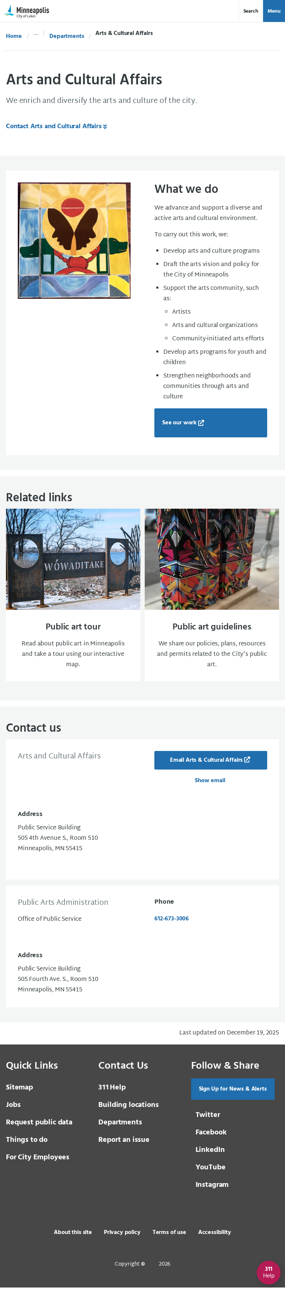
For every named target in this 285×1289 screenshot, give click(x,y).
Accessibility (214, 1234)
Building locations (128, 1107)
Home (14, 36)
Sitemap (19, 1089)
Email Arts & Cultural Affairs (206, 762)
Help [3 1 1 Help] (111, 1089)
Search (250, 11)
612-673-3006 (171, 920)
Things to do (27, 1141)
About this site (73, 1234)
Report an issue (124, 1141)
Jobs (13, 1107)
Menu (274, 11)
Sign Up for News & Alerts (233, 1090)
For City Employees (37, 1159)
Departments (66, 36)
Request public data (39, 1124)
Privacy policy (122, 1234)
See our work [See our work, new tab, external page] (179, 423)
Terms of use (169, 1234)
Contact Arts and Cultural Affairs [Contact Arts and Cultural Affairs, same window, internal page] (54, 126)
